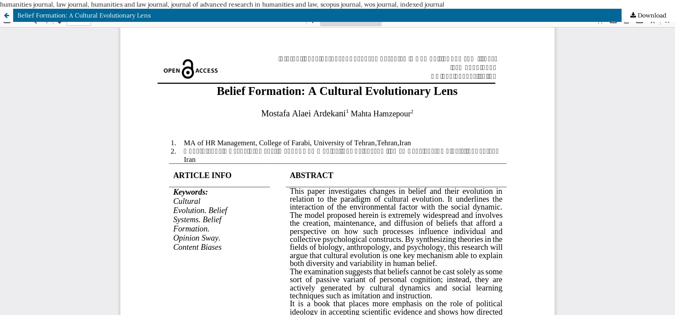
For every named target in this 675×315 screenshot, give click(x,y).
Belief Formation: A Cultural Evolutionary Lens (84, 15)
